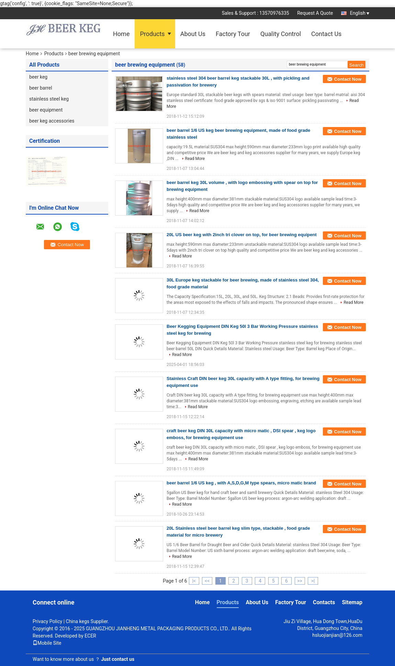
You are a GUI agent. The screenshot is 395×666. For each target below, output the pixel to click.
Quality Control (280, 33)
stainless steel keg (49, 99)
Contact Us (326, 33)
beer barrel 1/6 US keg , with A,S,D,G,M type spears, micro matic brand (241, 482)
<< (207, 581)
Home (121, 33)
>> (299, 581)
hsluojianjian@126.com (337, 635)
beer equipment (46, 110)
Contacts (324, 602)
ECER (90, 636)
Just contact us (117, 659)
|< (194, 581)
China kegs (78, 621)
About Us (192, 33)
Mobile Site (47, 643)
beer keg (38, 77)
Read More (195, 158)
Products (152, 33)
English (359, 13)
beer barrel (40, 88)
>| (313, 581)
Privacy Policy (47, 621)
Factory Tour (233, 33)
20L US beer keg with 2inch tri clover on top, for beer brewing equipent (242, 234)
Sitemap (352, 602)
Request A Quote (315, 13)
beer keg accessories (52, 121)
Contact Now (347, 79)
